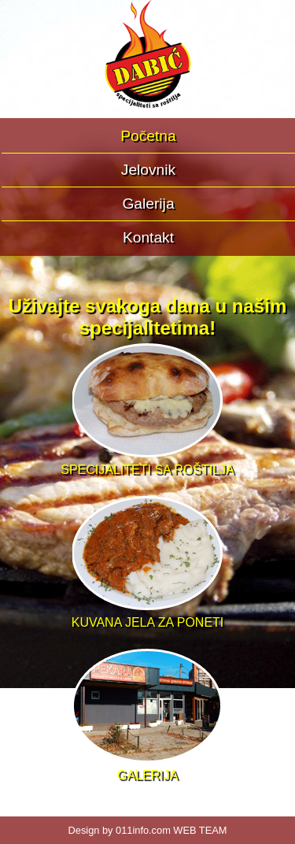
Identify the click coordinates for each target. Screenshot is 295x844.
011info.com (143, 830)
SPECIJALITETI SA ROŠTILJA (147, 462)
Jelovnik (148, 169)
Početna (147, 136)
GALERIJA (147, 768)
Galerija (148, 203)
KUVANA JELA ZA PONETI (148, 615)
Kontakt (148, 237)
